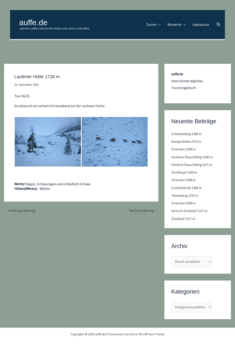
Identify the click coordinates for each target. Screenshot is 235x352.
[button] (218, 25)
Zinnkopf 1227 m (183, 218)
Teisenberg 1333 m (184, 195)
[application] (159, 25)
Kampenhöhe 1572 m (186, 141)
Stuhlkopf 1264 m (184, 172)
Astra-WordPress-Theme (147, 334)
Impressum (200, 24)
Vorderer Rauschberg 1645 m (192, 157)
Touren (153, 25)
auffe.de (33, 22)
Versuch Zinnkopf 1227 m (189, 211)
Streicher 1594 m (183, 149)
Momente (176, 25)
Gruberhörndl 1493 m (186, 188)
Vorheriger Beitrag (19, 210)
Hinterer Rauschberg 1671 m (191, 165)
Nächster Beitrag (143, 210)
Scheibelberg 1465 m (186, 134)
